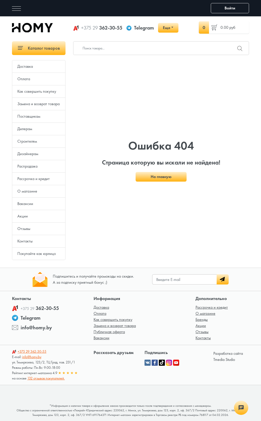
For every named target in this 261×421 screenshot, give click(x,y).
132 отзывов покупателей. (46, 378)
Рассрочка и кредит (33, 178)
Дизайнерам (27, 153)
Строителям (27, 141)
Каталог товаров (39, 48)
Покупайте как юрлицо (36, 253)
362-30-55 (101, 27)
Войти (230, 8)
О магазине (27, 191)
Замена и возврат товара (38, 103)
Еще (166, 27)
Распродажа (27, 166)
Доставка (25, 66)
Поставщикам (28, 116)
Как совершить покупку (36, 91)
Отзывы (23, 228)
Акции (22, 216)
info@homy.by (36, 327)
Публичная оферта (109, 331)
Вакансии (25, 203)
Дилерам (24, 128)
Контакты (25, 241)
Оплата (23, 79)
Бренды (201, 319)
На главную (161, 176)
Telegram (144, 27)
